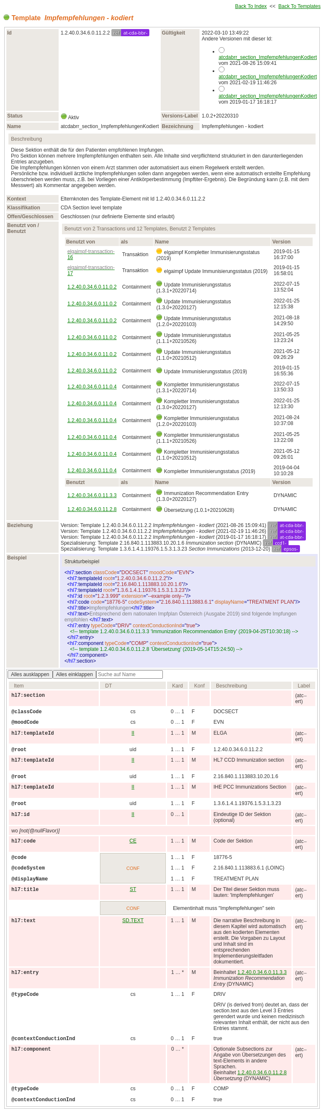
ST (133, 889)
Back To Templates (299, 6)
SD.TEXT (133, 920)
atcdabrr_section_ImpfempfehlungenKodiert (268, 57)
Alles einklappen (74, 674)
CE (133, 841)
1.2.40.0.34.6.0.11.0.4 (92, 387)
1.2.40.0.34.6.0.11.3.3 (92, 495)
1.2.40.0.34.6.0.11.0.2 (92, 287)
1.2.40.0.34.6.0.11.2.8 (92, 509)
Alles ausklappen (30, 674)
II (133, 733)
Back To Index (251, 6)
